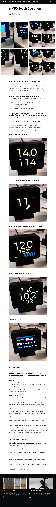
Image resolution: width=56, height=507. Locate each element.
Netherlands (24, 1)
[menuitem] (10, 2)
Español (30, 1)
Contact (19, 1)
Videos (37, 1)
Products (14, 1)
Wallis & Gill (5, 1)
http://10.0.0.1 (17, 386)
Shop (10, 1)
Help (34, 1)
